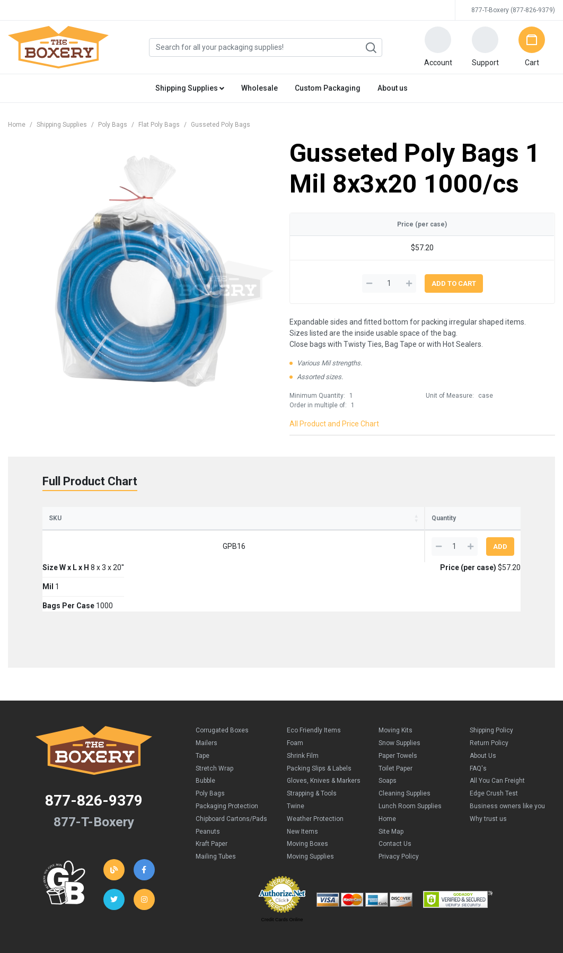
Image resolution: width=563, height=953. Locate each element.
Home (16, 124)
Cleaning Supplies (404, 744)
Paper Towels (398, 706)
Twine (295, 756)
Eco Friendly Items (314, 681)
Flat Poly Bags (159, 124)
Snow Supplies (399, 693)
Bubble (205, 731)
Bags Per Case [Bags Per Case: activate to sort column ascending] (258, 518)
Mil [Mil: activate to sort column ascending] (198, 518)
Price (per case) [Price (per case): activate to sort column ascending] (355, 518)
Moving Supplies (310, 807)
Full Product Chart (89, 481)
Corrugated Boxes (222, 681)
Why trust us (488, 769)
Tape (202, 706)
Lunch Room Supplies (410, 756)
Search (370, 47)
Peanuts (208, 782)
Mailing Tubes (216, 807)
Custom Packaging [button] (327, 88)
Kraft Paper (211, 794)
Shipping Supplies (62, 124)
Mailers (206, 693)
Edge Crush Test (494, 744)
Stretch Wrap (214, 719)
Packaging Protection (227, 756)
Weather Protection (315, 769)
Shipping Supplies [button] (189, 88)
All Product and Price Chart (334, 423)
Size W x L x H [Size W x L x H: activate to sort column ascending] (125, 518)
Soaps (388, 731)
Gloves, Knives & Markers (323, 731)
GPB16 (70, 546)
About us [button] (392, 88)
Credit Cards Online (282, 870)
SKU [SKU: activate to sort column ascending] (55, 518)
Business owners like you (507, 756)
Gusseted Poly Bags (220, 124)
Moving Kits (395, 681)
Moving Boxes (307, 794)
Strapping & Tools (312, 744)
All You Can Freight (497, 731)
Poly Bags (112, 124)
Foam (295, 693)
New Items (302, 782)
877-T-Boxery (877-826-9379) (513, 10)
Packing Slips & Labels (319, 719)
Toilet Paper (395, 719)
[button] (438, 47)
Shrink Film (303, 706)
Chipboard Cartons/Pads (231, 769)
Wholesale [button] (259, 88)
